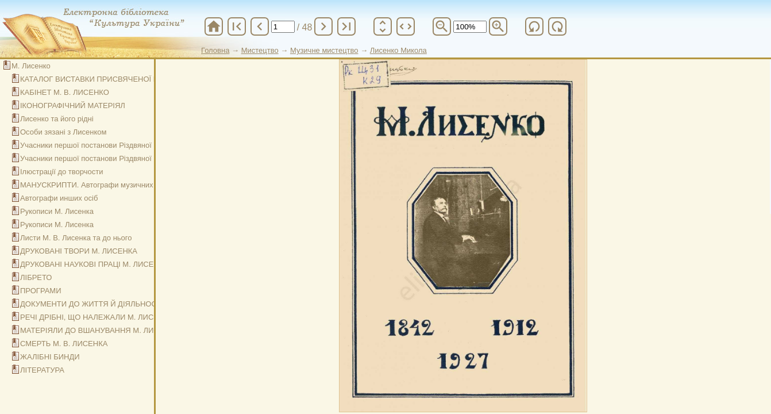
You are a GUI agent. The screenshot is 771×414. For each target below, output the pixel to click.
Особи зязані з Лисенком (63, 132)
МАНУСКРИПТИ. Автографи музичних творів (98, 185)
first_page (237, 26)
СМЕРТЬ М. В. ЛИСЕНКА (63, 343)
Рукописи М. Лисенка (57, 211)
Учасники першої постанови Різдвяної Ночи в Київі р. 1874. (122, 145)
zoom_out (442, 26)
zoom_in (498, 26)
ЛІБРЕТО (36, 277)
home (214, 26)
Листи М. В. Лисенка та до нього (76, 237)
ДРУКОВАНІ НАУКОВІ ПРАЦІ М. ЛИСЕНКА (94, 264)
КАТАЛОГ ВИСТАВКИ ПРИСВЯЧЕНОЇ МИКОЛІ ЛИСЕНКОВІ (123, 79)
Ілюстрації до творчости (61, 171)
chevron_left (260, 26)
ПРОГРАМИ (40, 290)
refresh (534, 26)
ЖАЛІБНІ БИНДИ (50, 356)
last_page (346, 26)
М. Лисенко (31, 66)
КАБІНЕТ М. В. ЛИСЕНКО (64, 92)
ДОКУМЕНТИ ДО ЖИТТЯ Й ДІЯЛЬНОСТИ (93, 304)
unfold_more (383, 26)
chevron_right (323, 26)
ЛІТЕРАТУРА (42, 370)
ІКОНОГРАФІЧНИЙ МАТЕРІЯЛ (72, 105)
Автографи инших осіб (59, 198)
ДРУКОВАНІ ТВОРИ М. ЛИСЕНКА (78, 251)
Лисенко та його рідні (57, 118)
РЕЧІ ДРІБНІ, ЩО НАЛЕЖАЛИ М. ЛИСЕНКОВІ (100, 317)
